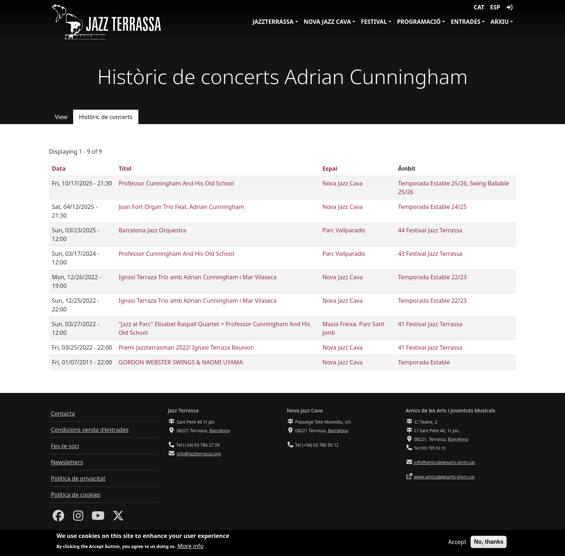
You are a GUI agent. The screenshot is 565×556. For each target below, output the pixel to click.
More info (190, 548)
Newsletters (67, 462)
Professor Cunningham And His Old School (176, 183)
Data (59, 168)
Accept (457, 544)
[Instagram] (78, 518)
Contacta (63, 413)
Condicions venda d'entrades (90, 430)
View (61, 117)
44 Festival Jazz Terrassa (430, 230)
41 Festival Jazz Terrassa (430, 324)
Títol (125, 168)
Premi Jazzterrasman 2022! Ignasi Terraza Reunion (186, 347)
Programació (419, 22)
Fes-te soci (65, 446)
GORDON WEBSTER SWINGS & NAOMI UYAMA (181, 362)
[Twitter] (118, 518)
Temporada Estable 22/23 (432, 277)
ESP (495, 7)
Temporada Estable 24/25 (432, 207)
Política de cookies (76, 495)
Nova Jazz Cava (327, 22)
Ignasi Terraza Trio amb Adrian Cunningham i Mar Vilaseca (197, 277)
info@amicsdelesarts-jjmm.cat (444, 462)
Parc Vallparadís (343, 230)
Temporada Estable (424, 362)
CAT (479, 7)
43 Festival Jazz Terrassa (430, 254)
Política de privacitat (78, 478)
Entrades (465, 22)
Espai (329, 168)
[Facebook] (58, 518)
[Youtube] (98, 518)
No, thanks (488, 544)
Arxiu (499, 22)
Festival (374, 22)
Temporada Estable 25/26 (432, 183)
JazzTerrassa (273, 22)
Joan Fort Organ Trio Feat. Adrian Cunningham (181, 207)
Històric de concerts (106, 117)
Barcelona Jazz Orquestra (152, 230)
